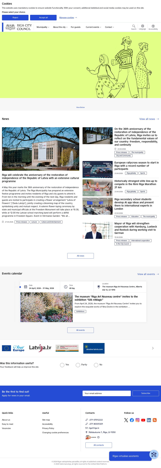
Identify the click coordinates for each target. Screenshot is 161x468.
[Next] (153, 348)
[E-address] (90, 437)
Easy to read (7, 424)
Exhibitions (80, 311)
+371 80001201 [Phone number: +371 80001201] (96, 424)
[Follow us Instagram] (138, 420)
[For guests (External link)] (76, 27)
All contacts (99, 445)
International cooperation (140, 241)
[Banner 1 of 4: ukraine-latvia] (94, 348)
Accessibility (47, 424)
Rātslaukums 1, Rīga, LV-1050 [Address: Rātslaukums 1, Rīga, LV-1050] (102, 432)
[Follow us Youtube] (143, 420)
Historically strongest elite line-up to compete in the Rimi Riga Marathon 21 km (135, 184)
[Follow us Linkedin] (149, 420)
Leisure (34, 222)
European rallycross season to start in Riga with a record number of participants (136, 166)
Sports (142, 173)
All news (80, 256)
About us (6, 420)
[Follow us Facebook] (132, 420)
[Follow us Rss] (155, 420)
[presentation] (22, 376)
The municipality (137, 152)
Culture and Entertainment (51, 222)
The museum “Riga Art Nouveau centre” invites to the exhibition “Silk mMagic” (106, 298)
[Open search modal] (134, 27)
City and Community (123, 156)
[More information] (98, 437)
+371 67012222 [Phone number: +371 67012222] (96, 420)
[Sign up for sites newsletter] (146, 393)
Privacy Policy (48, 428)
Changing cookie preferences (55, 432)
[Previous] (8, 348)
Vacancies (6, 428)
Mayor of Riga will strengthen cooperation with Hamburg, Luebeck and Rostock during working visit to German (135, 228)
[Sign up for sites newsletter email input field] (107, 393)
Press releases (21, 222)
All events (80, 330)
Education (135, 216)
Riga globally (131, 173)
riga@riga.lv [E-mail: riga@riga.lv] (94, 428)
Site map (46, 420)
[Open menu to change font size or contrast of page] (153, 27)
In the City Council (122, 244)
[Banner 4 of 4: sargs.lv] (67, 348)
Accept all (43, 17)
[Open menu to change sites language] (142, 27)
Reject (15, 17)
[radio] (64, 364)
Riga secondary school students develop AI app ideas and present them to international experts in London (134, 204)
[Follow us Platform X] (126, 420)
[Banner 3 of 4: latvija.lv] (40, 348)
